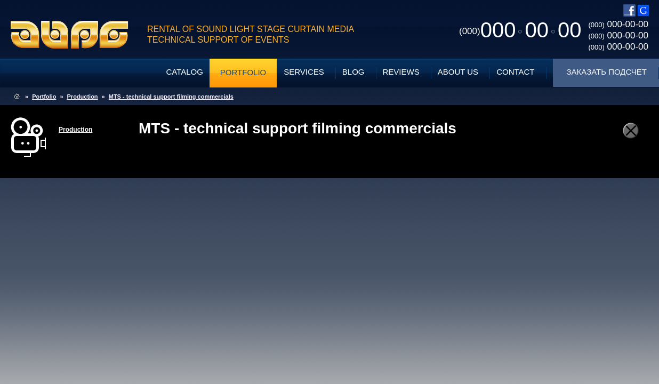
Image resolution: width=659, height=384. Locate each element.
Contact (515, 71)
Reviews (401, 71)
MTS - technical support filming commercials (171, 96)
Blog (353, 71)
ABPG (69, 35)
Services (304, 71)
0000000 (520, 30)
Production (82, 96)
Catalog (184, 71)
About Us (458, 71)
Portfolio (243, 72)
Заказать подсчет (607, 71)
